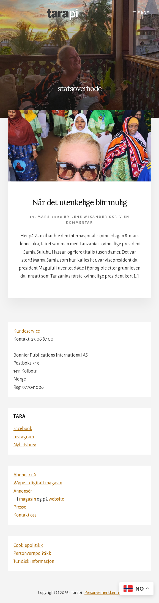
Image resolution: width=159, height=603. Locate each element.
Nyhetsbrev (24, 444)
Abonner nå (24, 474)
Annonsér (22, 491)
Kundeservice (26, 331)
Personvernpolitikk (32, 553)
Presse (19, 507)
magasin (28, 499)
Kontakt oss (25, 515)
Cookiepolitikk (28, 545)
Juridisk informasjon (33, 561)
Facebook (22, 428)
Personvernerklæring (102, 592)
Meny (144, 13)
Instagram (23, 436)
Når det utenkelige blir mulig (79, 202)
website (56, 499)
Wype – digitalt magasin (37, 482)
